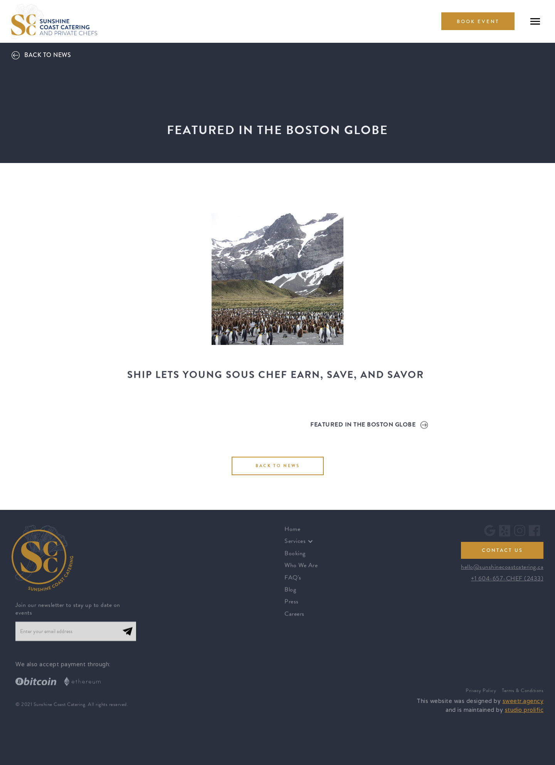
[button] (302, 546)
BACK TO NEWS (278, 465)
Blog (290, 594)
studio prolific (524, 709)
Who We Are (301, 570)
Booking (295, 558)
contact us (502, 550)
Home (292, 534)
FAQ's (292, 582)
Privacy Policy (481, 696)
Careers (294, 618)
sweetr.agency (523, 700)
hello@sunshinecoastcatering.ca (502, 567)
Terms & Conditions (522, 696)
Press (291, 606)
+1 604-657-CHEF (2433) (507, 578)
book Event (478, 21)
